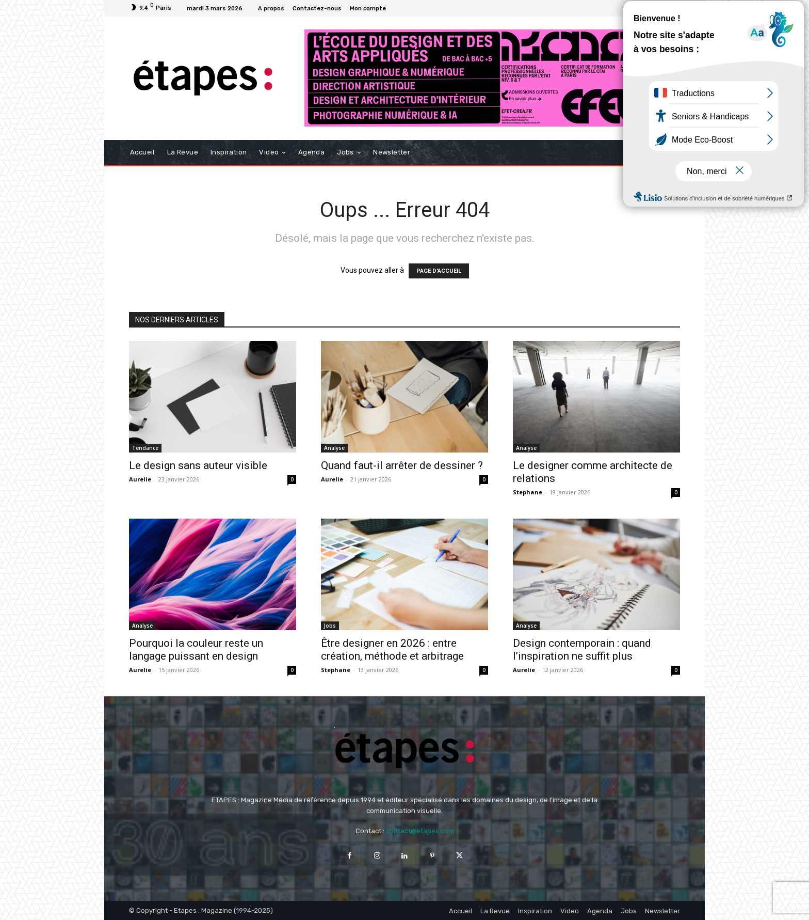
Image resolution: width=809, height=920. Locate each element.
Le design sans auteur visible (198, 465)
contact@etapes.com (420, 831)
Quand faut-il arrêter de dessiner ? (402, 465)
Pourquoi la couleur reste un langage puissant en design (196, 649)
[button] (668, 153)
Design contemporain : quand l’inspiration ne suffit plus (582, 649)
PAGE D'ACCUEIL (438, 271)
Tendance (145, 447)
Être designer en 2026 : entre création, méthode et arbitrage (392, 649)
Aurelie (140, 479)
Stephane (527, 492)
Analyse (334, 447)
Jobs (330, 625)
